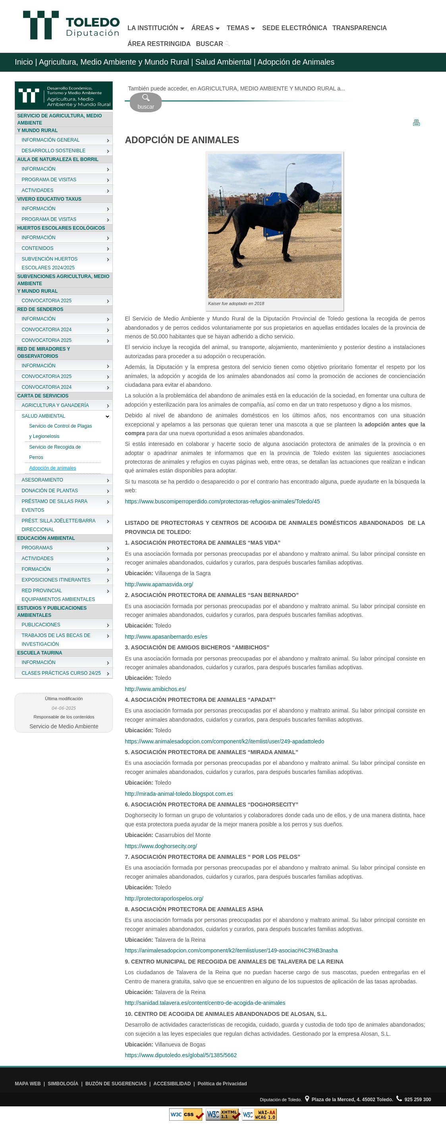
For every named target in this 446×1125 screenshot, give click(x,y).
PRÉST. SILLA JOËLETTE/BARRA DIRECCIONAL (58, 525)
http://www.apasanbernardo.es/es (166, 637)
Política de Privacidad (222, 1084)
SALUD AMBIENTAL (43, 416)
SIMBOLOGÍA (63, 1084)
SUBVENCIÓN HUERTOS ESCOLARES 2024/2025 (49, 263)
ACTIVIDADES (37, 190)
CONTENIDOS (37, 248)
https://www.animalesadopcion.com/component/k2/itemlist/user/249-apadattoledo (224, 741)
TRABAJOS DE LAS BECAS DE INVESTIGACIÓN (55, 640)
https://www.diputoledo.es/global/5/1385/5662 (181, 1055)
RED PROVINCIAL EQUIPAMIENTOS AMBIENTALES (58, 595)
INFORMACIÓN (38, 169)
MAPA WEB (28, 1084)
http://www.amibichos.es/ (155, 689)
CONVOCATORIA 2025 (46, 300)
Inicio (24, 62)
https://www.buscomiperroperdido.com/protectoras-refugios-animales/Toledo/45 (222, 501)
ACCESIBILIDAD (172, 1084)
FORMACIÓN (35, 569)
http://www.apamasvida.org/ (159, 584)
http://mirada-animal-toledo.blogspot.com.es (179, 794)
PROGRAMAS (36, 548)
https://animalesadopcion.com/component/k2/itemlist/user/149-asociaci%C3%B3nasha (231, 950)
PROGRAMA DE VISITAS (48, 179)
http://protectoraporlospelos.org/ (164, 898)
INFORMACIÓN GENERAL (50, 140)
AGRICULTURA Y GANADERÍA (55, 405)
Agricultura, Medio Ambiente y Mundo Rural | (116, 62)
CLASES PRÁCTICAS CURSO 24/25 (60, 673)
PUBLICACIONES (40, 625)
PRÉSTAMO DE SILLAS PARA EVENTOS (54, 506)
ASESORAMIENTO (42, 480)
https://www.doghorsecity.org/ (161, 846)
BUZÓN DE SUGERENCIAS (116, 1084)
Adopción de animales (52, 468)
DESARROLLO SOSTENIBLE (53, 151)
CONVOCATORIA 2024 (46, 329)
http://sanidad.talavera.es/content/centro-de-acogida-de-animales (205, 1003)
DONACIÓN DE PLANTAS (49, 490)
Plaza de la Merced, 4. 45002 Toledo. (349, 1099)
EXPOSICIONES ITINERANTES (55, 580)
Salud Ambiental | (224, 62)
